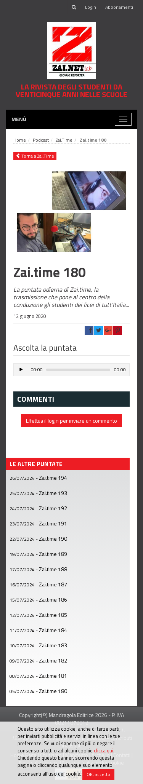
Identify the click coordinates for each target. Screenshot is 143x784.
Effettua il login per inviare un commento (71, 421)
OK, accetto (98, 774)
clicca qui (103, 750)
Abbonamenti (119, 7)
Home (19, 140)
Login (90, 7)
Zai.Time (64, 140)
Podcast (41, 140)
